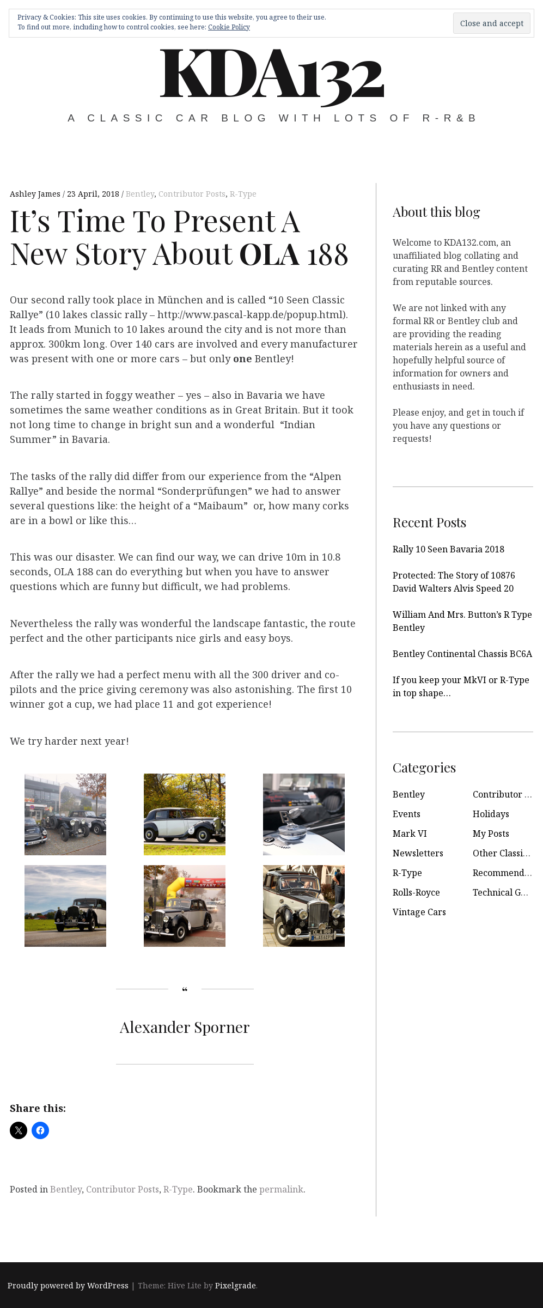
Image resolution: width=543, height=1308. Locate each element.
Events (406, 814)
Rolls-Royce (416, 892)
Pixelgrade (235, 1285)
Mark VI (410, 833)
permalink (281, 1189)
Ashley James (36, 193)
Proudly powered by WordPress (68, 1285)
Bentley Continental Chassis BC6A (462, 654)
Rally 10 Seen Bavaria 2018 (448, 549)
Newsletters (418, 853)
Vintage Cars (419, 912)
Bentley (140, 193)
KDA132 (270, 69)
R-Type (243, 193)
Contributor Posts (191, 193)
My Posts (491, 833)
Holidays (491, 814)
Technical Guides (508, 892)
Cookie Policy (229, 27)
